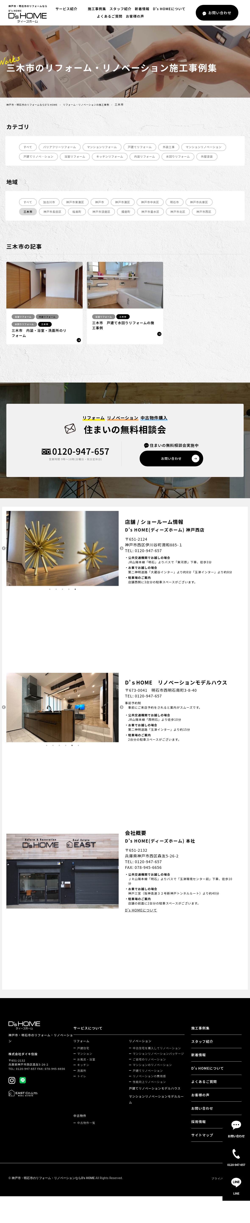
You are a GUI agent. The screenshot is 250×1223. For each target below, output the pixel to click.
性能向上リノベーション (150, 1094)
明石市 (181, 212)
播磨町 (131, 222)
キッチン (84, 1077)
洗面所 (82, 1082)
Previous (3, 560)
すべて (28, 147)
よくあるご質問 (109, 16)
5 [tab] (75, 601)
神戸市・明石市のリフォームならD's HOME (36, 104)
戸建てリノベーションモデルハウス (155, 1100)
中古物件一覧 (87, 1135)
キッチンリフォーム (164, 157)
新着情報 (141, 8)
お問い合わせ (203, 1120)
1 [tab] (50, 601)
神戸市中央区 (156, 212)
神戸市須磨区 (105, 222)
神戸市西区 (212, 222)
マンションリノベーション (43, 157)
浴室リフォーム (128, 157)
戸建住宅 (84, 1060)
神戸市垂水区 (156, 222)
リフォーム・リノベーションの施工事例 (99, 104)
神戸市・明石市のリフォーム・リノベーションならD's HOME (53, 1190)
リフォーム (82, 1053)
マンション (85, 1065)
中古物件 (80, 1127)
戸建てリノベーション (148, 1082)
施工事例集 (96, 8)
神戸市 (103, 212)
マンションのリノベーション (152, 1077)
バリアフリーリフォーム (61, 147)
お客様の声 (135, 16)
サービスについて (88, 1039)
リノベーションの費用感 (150, 1088)
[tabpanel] (62, 560)
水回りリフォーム (36, 167)
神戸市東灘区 (77, 212)
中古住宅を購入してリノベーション (157, 1060)
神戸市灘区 (127, 212)
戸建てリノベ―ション (89, 157)
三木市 (28, 222)
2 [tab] (56, 601)
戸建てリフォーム (147, 147)
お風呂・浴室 (87, 1071)
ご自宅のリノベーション (150, 1071)
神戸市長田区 (54, 222)
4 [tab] (69, 601)
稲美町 (80, 222)
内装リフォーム (201, 157)
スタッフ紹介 (119, 8)
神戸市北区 (185, 222)
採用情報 (199, 1133)
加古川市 (50, 212)
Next (122, 560)
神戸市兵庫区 (207, 212)
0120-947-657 (81, 462)
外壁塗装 (66, 167)
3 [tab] (62, 601)
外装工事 (177, 147)
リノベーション (140, 1053)
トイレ (82, 1088)
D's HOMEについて (168, 8)
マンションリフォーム (106, 147)
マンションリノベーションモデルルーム (156, 1111)
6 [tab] (78, 757)
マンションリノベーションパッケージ (159, 1065)
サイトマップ (203, 1146)
